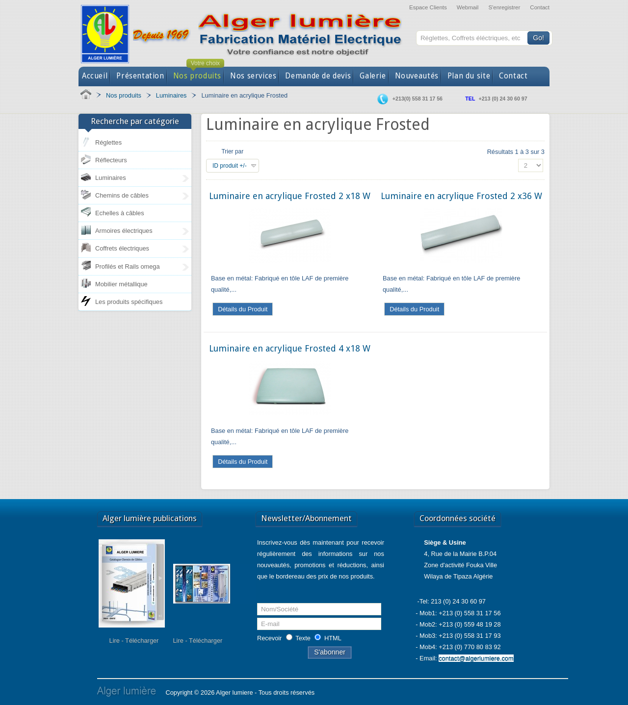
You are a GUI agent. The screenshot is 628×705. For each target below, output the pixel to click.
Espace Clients (428, 7)
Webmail (468, 7)
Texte (303, 638)
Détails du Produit (242, 309)
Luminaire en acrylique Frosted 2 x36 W (461, 196)
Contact (540, 7)
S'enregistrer (504, 7)
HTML (332, 638)
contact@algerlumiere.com (476, 658)
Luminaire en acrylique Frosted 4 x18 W (289, 348)
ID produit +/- (229, 165)
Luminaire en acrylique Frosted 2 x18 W (289, 196)
